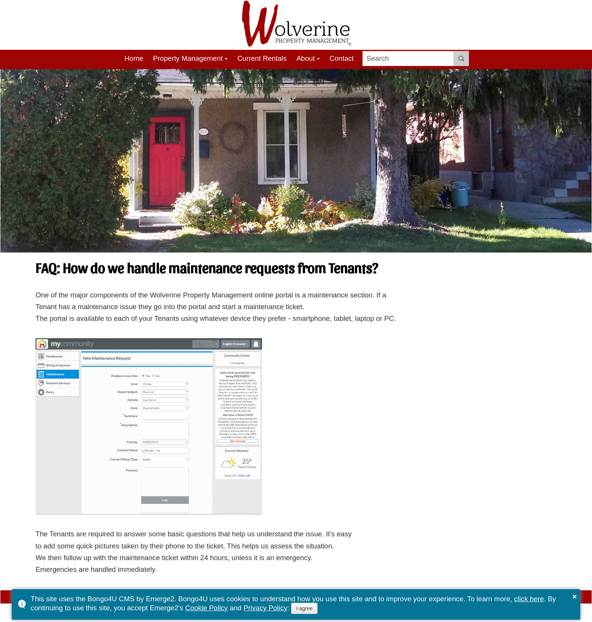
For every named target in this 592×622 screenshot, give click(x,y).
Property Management (188, 58)
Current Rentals (262, 58)
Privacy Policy (265, 608)
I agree (304, 608)
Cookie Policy (206, 608)
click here (529, 599)
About (305, 58)
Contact (342, 58)
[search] (408, 58)
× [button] (574, 596)
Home (134, 58)
